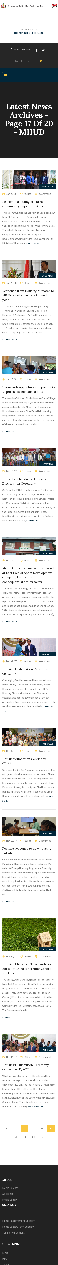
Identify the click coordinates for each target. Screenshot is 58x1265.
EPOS (5, 1252)
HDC (4, 1258)
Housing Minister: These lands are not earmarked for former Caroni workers (27, 968)
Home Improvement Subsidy (18, 1220)
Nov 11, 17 (11, 1057)
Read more (35, 243)
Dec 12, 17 (11, 560)
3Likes (27, 840)
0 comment (45, 193)
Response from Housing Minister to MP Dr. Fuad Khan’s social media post (28, 295)
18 (16, 1136)
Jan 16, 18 (11, 379)
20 (33, 1136)
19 (24, 1136)
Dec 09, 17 (11, 661)
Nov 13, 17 (11, 956)
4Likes (27, 1057)
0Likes (27, 193)
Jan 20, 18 (11, 282)
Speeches (7, 1194)
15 (33, 1128)
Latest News (47, 276)
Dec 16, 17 (11, 471)
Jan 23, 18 (11, 193)
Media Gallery (9, 1199)
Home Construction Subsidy (18, 1226)
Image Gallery (47, 187)
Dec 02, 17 (11, 750)
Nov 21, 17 (11, 840)
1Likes (27, 379)
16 (42, 1128)
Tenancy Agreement (13, 1232)
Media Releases (10, 1188)
